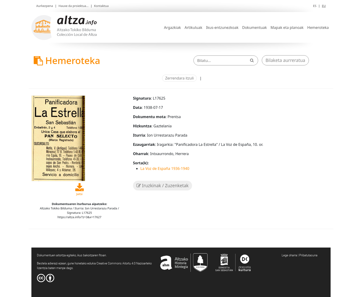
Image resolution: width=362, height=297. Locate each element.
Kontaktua (101, 6)
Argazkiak (172, 27)
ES (314, 6)
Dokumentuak (254, 27)
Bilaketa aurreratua (285, 60)
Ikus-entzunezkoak (222, 27)
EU (324, 6)
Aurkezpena (44, 6)
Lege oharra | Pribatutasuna (299, 255)
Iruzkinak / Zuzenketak (162, 186)
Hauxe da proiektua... (74, 6)
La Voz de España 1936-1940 (164, 168)
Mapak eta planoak (287, 27)
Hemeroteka (318, 27)
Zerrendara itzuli (179, 78)
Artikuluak (193, 27)
